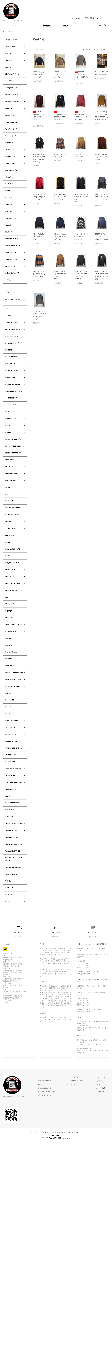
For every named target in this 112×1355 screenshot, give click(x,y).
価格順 (96, 49)
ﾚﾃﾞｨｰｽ (11, 309)
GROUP (65, 26)
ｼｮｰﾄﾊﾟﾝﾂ (12, 187)
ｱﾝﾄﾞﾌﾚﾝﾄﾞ (13, 386)
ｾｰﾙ (9, 1107)
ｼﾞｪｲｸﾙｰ (12, 640)
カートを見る (102, 1301)
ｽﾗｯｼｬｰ (12, 967)
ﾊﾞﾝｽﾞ (10, 1001)
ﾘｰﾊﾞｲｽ (11, 700)
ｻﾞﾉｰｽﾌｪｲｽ (13, 761)
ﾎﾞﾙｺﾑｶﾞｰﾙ (13, 1020)
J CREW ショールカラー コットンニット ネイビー (39, 74)
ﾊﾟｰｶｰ (10, 70)
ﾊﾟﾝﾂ (11, 178)
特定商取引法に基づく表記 (57, 1305)
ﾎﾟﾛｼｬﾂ (13, 122)
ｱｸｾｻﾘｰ (13, 250)
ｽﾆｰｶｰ (10, 204)
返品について (52, 1297)
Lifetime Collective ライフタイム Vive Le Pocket (102, 156)
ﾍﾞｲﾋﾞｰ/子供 (13, 318)
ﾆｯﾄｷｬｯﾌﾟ (12, 155)
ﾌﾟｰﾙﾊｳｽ (13, 828)
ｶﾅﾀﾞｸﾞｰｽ (13, 467)
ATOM (82, 1297)
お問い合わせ (102, 1305)
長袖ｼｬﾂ (13, 103)
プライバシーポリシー (55, 1308)
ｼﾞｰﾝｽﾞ (11, 170)
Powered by (56, 1350)
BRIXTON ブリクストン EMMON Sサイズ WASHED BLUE (102, 236)
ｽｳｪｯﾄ (10, 88)
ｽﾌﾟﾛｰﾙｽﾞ (13, 901)
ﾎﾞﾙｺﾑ (11, 993)
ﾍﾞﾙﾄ (9, 242)
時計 (10, 257)
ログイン (100, 18)
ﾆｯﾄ (12, 31)
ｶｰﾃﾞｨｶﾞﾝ (13, 96)
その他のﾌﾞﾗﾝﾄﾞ (13, 349)
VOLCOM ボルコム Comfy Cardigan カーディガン (39, 196)
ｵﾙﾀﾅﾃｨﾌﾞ (13, 407)
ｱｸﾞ (8, 975)
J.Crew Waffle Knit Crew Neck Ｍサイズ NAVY (39, 236)
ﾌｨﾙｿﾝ (11, 565)
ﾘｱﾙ (9, 848)
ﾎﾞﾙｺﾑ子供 (13, 1031)
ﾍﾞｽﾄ (9, 62)
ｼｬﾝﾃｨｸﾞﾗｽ (13, 936)
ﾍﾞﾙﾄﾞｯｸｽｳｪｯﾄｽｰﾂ (13, 1010)
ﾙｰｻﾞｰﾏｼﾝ (13, 719)
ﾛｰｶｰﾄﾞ (12, 692)
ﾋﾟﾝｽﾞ (9, 265)
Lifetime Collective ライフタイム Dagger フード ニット (60, 196)
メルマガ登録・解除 (82, 1294)
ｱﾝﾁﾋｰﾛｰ (13, 397)
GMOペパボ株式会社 (63, 1345)
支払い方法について (55, 1301)
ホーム (5, 31)
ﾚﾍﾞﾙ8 (11, 863)
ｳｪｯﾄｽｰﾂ (12, 294)
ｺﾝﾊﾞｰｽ (13, 478)
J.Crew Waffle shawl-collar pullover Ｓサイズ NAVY (60, 236)
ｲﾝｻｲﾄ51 (13, 623)
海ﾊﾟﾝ (12, 196)
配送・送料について (55, 1294)
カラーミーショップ (37, 1345)
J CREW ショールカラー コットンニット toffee (60, 74)
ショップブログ (81, 1290)
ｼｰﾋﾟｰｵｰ (11, 495)
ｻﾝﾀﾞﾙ (11, 219)
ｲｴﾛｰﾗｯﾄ (13, 1084)
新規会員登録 (89, 18)
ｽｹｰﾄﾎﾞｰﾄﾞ (13, 284)
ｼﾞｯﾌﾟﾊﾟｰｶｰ (13, 79)
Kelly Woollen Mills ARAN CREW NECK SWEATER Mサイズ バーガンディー (39, 117)
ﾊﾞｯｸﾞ (10, 227)
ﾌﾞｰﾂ (10, 212)
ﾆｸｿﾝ (10, 752)
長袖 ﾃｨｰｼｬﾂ (13, 112)
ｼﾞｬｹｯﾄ (11, 47)
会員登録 (101, 1294)
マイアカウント (77, 18)
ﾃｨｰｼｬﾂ (13, 138)
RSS (77, 1297)
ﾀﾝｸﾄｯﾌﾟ (12, 148)
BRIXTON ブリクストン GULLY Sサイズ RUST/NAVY (39, 274)
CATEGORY (47, 26)
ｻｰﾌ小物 (12, 302)
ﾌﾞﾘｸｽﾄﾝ (13, 440)
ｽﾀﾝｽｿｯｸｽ (13, 910)
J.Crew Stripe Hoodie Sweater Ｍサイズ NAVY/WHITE (81, 236)
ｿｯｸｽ (10, 234)
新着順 (103, 49)
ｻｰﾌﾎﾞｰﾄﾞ (13, 274)
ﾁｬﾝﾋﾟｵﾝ (13, 487)
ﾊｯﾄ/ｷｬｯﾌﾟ (13, 163)
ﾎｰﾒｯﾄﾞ (12, 808)
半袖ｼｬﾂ (13, 129)
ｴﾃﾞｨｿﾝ (13, 527)
